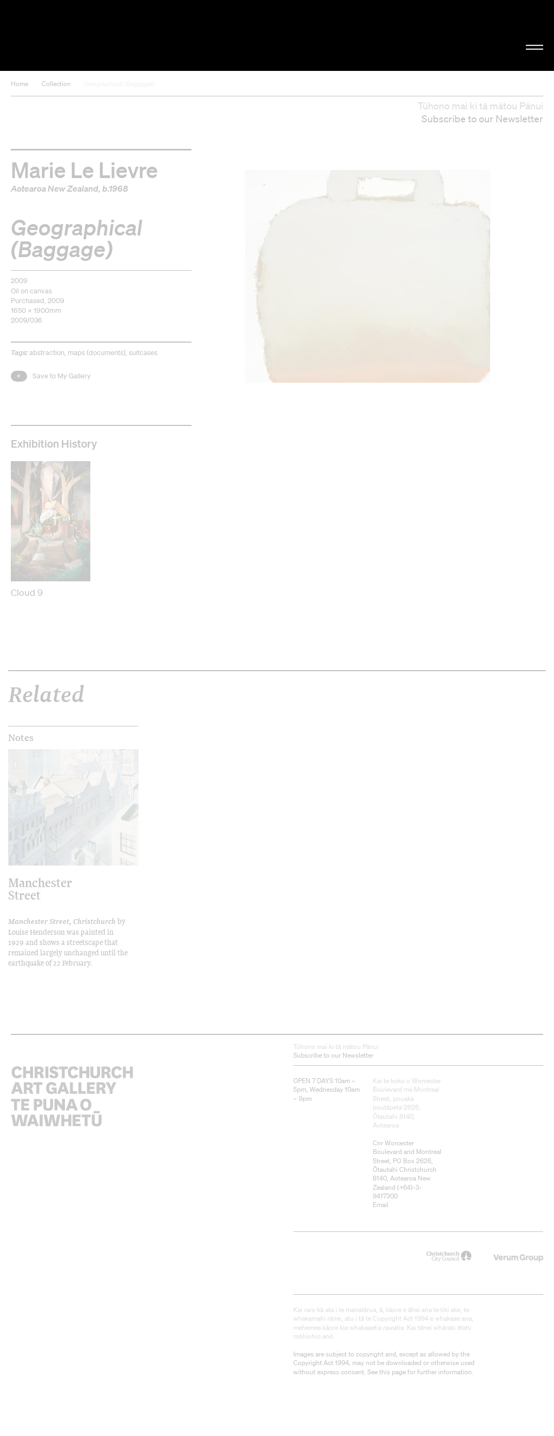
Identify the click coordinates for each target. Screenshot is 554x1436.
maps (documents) (97, 352)
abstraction (46, 352)
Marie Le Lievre (84, 169)
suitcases (143, 352)
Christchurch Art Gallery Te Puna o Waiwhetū (93, 35)
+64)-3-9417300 (397, 1192)
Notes (21, 737)
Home (19, 83)
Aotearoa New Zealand (54, 188)
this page (392, 1371)
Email (380, 1204)
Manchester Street (40, 888)
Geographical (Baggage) (119, 83)
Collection (56, 83)
